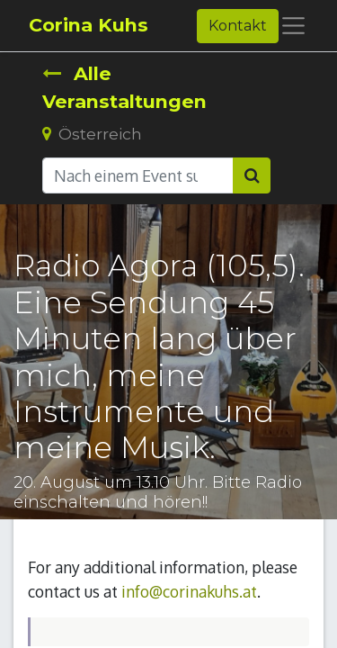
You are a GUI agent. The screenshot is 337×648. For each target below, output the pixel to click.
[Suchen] (251, 176)
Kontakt (237, 25)
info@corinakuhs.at (189, 591)
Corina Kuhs (88, 25)
